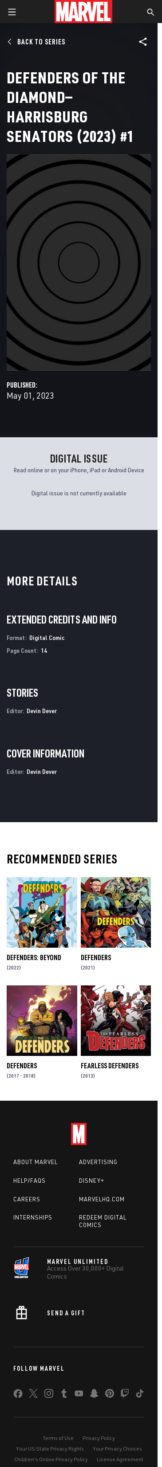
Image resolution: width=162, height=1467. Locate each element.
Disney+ (91, 1180)
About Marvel (35, 1161)
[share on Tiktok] (139, 1395)
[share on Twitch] (124, 1395)
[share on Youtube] (79, 1395)
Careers (26, 1199)
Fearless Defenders (109, 1065)
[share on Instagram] (48, 1395)
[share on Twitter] (33, 1395)
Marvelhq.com (102, 1199)
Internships (32, 1217)
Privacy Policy (99, 1438)
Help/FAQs (29, 1180)
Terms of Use (58, 1438)
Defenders (96, 957)
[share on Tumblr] (63, 1395)
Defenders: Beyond (34, 957)
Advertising (98, 1161)
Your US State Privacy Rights (50, 1448)
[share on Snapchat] (94, 1395)
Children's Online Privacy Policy (51, 1459)
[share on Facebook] (18, 1395)
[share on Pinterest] (109, 1395)
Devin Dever (42, 710)
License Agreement (120, 1459)
